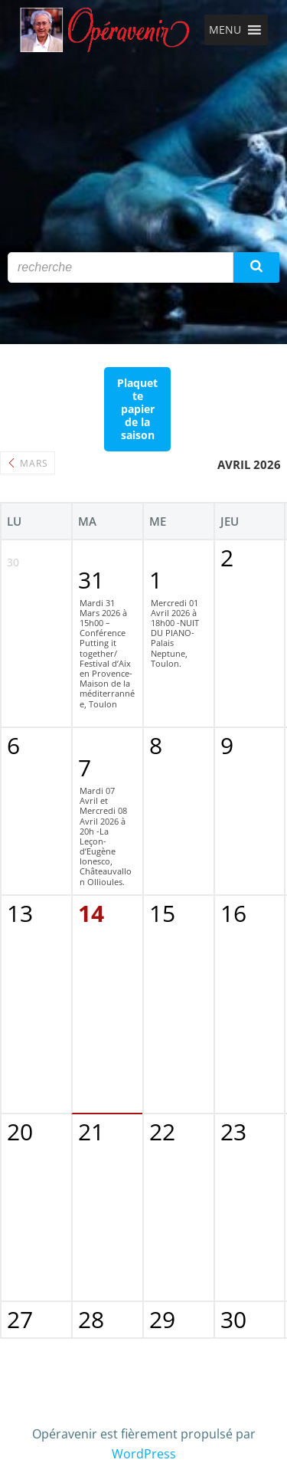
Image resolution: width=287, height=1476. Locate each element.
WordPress (144, 1453)
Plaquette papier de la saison (137, 409)
